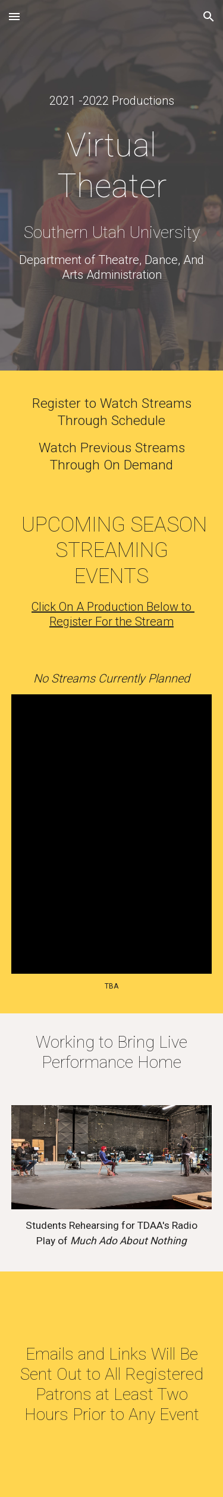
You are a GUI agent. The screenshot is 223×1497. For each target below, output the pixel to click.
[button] (14, 16)
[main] (111, 101)
